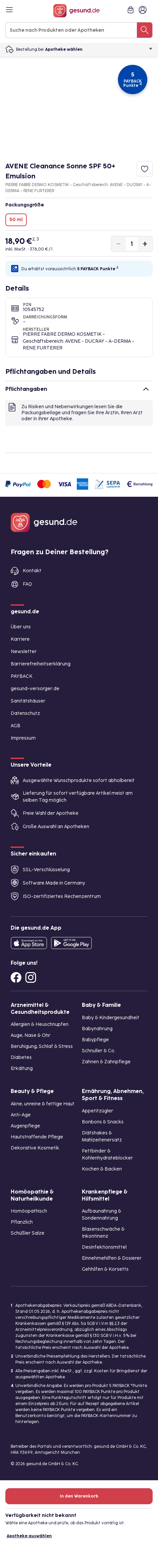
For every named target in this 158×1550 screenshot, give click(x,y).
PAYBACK (21, 676)
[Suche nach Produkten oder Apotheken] (145, 30)
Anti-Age (21, 1115)
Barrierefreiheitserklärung (40, 664)
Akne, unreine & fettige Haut (42, 1104)
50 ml (16, 219)
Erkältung (22, 1068)
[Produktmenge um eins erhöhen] (145, 244)
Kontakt (32, 571)
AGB (15, 726)
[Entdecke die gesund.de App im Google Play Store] (71, 943)
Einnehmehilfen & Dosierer (112, 1258)
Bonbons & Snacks (103, 1122)
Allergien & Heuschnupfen (39, 1024)
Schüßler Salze (27, 1233)
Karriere (20, 639)
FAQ (27, 584)
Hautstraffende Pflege (37, 1137)
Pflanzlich (22, 1222)
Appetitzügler (97, 1111)
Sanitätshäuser (28, 701)
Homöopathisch (29, 1211)
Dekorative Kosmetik (35, 1148)
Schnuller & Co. (98, 1051)
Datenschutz (25, 713)
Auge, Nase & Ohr (30, 1035)
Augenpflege (25, 1126)
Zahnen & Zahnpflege (106, 1062)
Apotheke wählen (99, 49)
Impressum (23, 738)
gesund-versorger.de (35, 688)
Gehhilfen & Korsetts (105, 1269)
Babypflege (95, 1040)
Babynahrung (97, 1029)
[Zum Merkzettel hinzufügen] (145, 169)
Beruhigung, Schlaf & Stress (42, 1046)
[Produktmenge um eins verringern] (118, 244)
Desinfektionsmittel (104, 1247)
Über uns (21, 627)
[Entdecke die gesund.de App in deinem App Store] (29, 943)
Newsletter (24, 651)
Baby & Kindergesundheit (110, 1018)
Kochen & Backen (102, 1169)
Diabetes (21, 1057)
